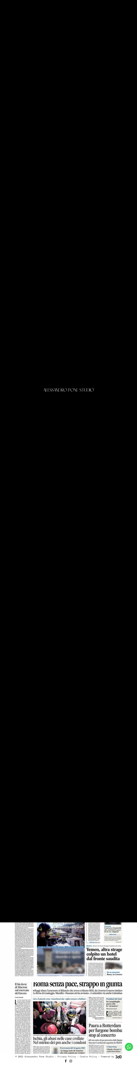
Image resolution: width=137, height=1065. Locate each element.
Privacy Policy (67, 1057)
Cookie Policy (88, 1057)
